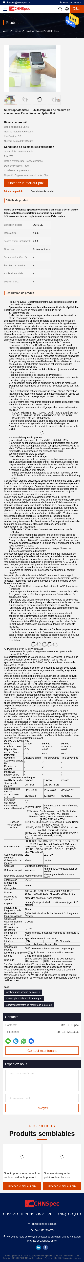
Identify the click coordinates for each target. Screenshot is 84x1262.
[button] (58, 100)
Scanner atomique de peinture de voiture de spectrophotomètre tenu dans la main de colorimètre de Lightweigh (61, 1176)
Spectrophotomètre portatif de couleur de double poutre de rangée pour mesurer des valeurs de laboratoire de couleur (22, 1176)
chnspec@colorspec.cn (16, 2)
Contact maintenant (41, 1051)
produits (17, 31)
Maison (6, 31)
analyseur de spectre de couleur (23, 992)
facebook (45, 1247)
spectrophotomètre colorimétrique (23, 998)
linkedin (38, 1247)
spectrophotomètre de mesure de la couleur (29, 1005)
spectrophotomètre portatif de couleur (43, 31)
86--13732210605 (70, 2)
